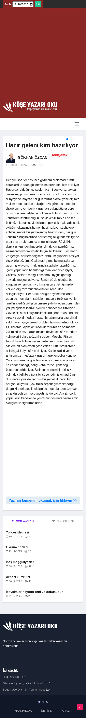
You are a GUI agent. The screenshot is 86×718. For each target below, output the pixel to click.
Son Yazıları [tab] (23, 521)
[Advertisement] (43, 56)
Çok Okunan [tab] (63, 521)
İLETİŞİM (46, 710)
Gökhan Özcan (32, 157)
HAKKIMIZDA (23, 710)
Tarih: (8, 4)
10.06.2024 (16, 165)
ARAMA (66, 710)
